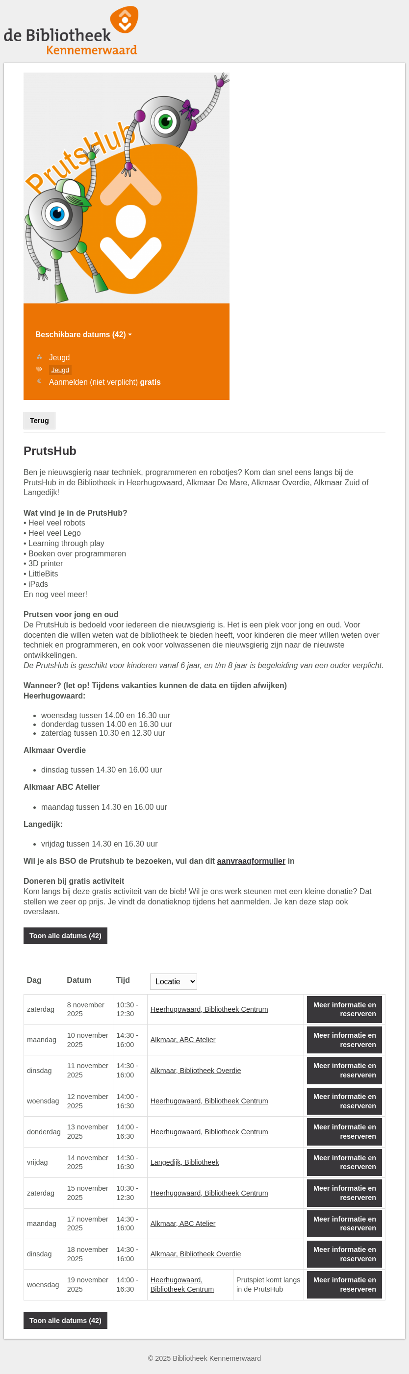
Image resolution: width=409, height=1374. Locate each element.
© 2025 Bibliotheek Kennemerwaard (204, 1358)
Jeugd (60, 370)
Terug (39, 421)
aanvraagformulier (251, 861)
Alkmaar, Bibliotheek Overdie (196, 1070)
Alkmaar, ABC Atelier (183, 1040)
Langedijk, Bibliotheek (185, 1162)
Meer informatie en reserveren (344, 1009)
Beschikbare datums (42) (84, 334)
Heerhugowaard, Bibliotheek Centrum (209, 1009)
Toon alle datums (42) (65, 936)
